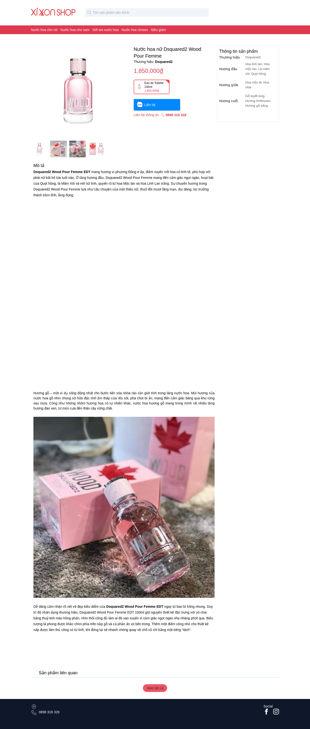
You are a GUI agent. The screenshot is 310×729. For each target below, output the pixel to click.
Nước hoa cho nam (75, 30)
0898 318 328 (49, 712)
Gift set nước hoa (105, 30)
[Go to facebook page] (266, 711)
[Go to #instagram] (276, 711)
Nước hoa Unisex (135, 30)
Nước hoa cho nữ (44, 30)
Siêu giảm (158, 30)
